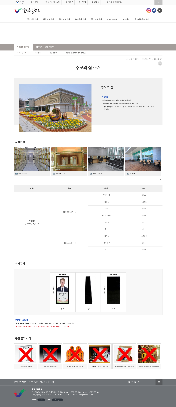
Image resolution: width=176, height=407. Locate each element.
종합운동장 (95, 2)
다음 (160, 179)
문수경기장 (82, 2)
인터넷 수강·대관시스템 (52, 2)
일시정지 (156, 179)
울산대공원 (69, 2)
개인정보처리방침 (20, 382)
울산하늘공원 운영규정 (37, 382)
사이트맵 (50, 382)
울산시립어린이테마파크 (114, 2)
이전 (152, 179)
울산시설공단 (34, 2)
